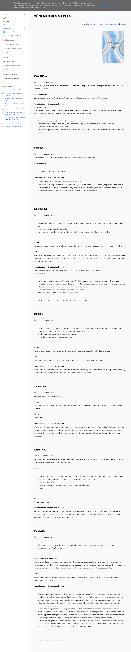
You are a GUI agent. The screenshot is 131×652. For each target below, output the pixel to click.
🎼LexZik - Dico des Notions (12, 36)
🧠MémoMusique (9, 40)
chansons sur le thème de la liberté (14, 99)
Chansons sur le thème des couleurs (14, 94)
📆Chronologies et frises (11, 65)
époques (47, 640)
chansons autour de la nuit (13, 126)
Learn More (105, 5)
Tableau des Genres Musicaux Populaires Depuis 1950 (15, 113)
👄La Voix (6, 53)
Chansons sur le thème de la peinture (14, 104)
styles (64, 640)
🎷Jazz (5, 57)
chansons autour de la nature (14, 123)
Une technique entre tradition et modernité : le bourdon (15, 118)
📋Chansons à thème (10, 74)
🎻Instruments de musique (12, 48)
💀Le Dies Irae (8, 70)
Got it (114, 5)
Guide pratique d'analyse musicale (104, 24)
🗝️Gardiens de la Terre (11, 78)
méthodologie (56, 640)
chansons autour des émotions (15, 90)
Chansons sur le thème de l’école (15, 109)
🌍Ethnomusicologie (10, 61)
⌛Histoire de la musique (11, 44)
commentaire (38, 640)
